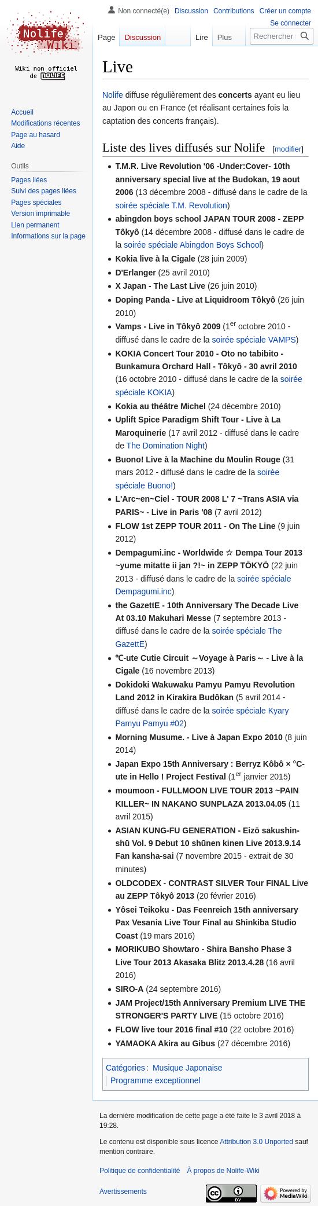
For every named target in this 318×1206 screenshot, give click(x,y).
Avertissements (123, 1191)
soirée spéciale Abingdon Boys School (192, 244)
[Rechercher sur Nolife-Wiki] (281, 36)
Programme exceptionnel (155, 1080)
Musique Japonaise (188, 1067)
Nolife (112, 95)
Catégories (125, 1067)
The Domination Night (166, 445)
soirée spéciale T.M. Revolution (171, 205)
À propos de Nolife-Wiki (223, 1171)
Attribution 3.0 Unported (256, 1142)
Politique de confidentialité (139, 1171)
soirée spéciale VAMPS (253, 339)
